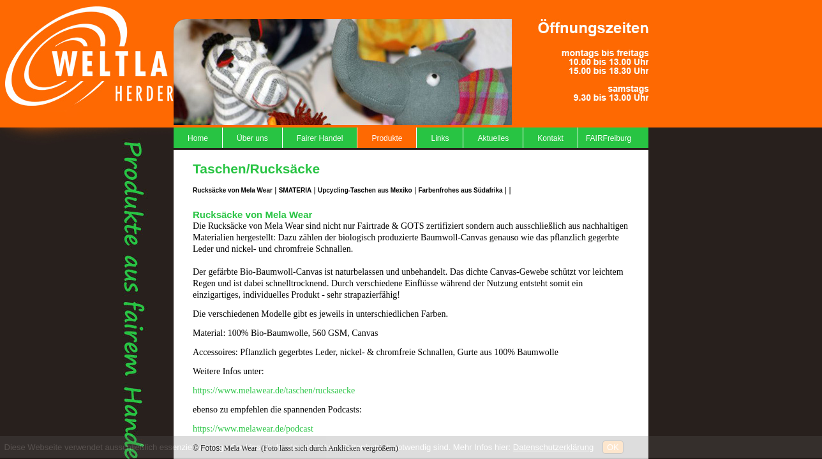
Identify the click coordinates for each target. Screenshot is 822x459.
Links (440, 138)
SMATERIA (295, 190)
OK (613, 447)
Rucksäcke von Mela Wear (233, 190)
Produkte (386, 138)
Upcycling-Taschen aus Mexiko (365, 190)
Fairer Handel (320, 138)
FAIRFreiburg (608, 138)
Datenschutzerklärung (553, 447)
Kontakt (550, 138)
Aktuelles (493, 138)
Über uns (252, 138)
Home (198, 138)
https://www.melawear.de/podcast (253, 428)
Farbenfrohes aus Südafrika (460, 190)
